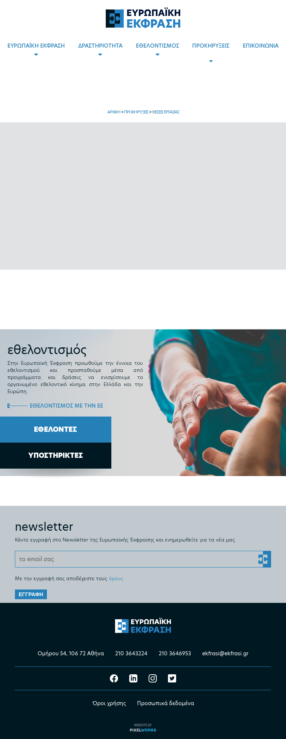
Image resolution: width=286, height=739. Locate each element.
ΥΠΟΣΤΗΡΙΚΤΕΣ (55, 455)
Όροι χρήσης (109, 703)
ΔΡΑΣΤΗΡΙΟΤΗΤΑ (100, 45)
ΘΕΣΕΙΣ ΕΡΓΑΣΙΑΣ (165, 112)
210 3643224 (131, 653)
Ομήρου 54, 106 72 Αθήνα (71, 653)
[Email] (143, 559)
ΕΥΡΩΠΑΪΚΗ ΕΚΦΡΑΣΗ (36, 45)
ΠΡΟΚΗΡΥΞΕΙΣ (210, 45)
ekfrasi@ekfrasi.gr (225, 653)
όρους (116, 578)
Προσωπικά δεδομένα (165, 703)
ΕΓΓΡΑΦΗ (31, 594)
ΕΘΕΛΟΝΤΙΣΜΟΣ (157, 45)
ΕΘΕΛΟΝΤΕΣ (55, 429)
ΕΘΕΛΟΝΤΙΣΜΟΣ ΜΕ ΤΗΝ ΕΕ (66, 405)
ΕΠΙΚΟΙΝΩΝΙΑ (261, 45)
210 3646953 (175, 653)
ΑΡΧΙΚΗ (113, 112)
